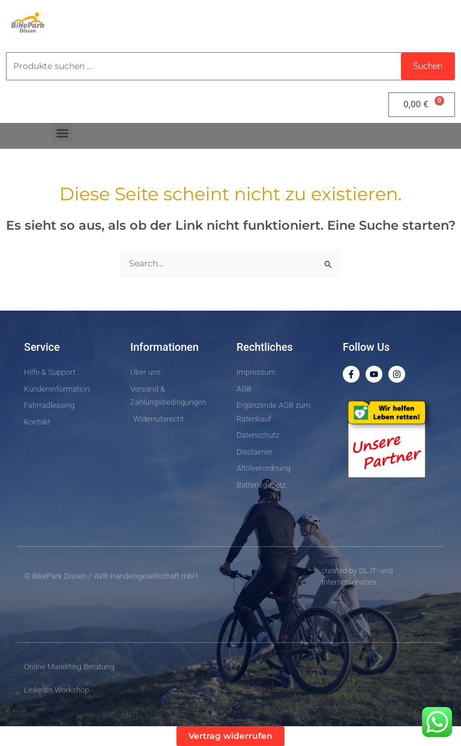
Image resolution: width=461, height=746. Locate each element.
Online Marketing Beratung (69, 666)
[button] (62, 133)
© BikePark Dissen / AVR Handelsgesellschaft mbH (111, 575)
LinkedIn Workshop (56, 689)
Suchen (427, 66)
